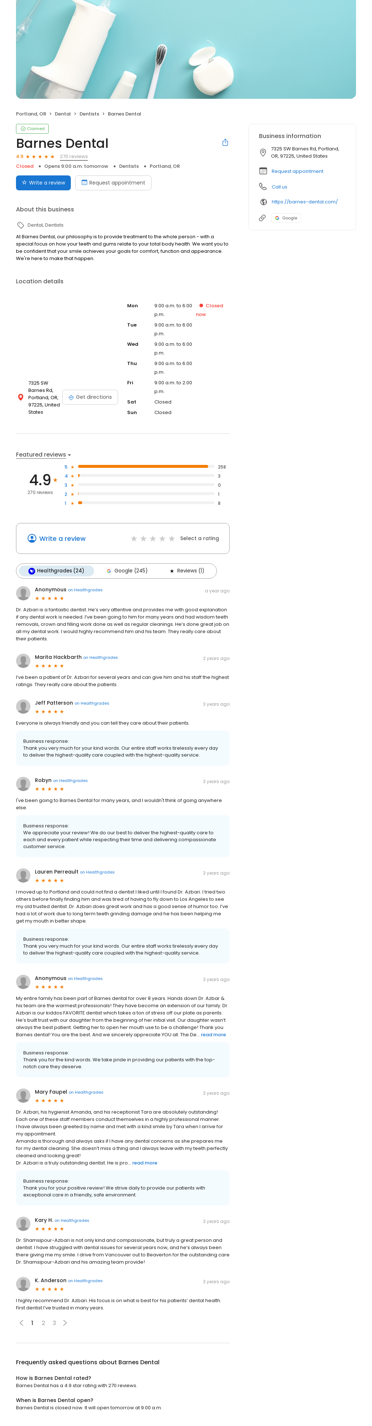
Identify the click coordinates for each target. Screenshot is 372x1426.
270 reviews (74, 156)
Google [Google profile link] (286, 218)
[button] (65, 1323)
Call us (279, 186)
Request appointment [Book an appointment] (113, 182)
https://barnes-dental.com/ (305, 201)
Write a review (62, 538)
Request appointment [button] (297, 171)
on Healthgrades (85, 589)
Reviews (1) (186, 571)
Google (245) (126, 571)
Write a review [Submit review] (43, 182)
